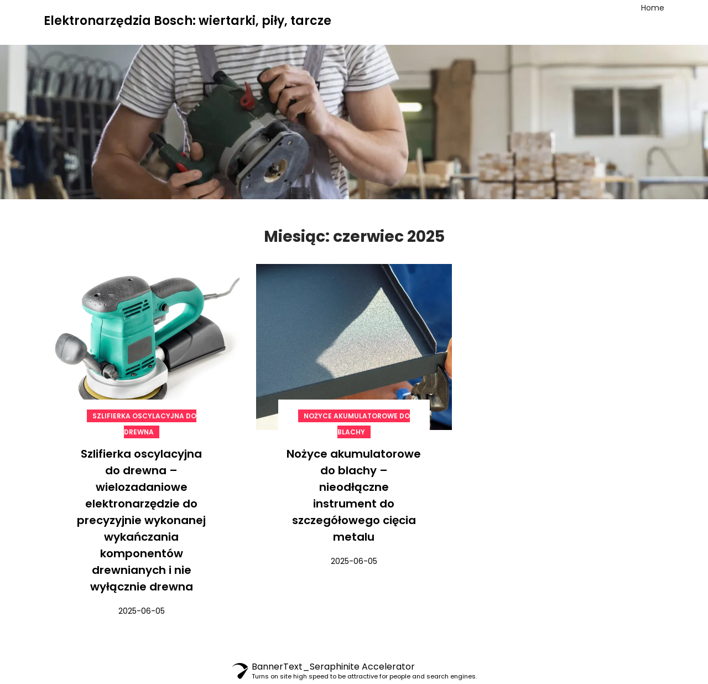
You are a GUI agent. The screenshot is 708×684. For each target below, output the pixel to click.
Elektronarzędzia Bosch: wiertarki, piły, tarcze (187, 20)
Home (652, 7)
